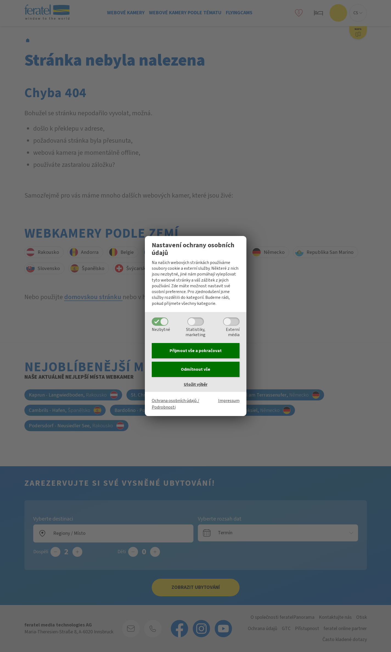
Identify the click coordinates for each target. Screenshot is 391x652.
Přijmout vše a (196, 351)
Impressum (229, 401)
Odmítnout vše (195, 369)
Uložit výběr (195, 384)
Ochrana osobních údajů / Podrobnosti (175, 404)
